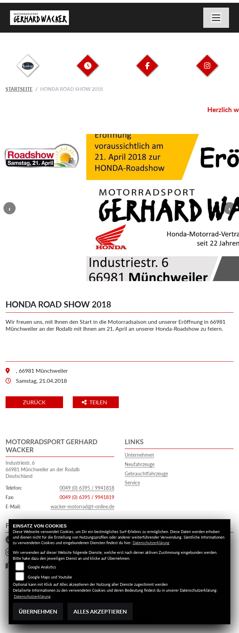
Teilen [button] (95, 402)
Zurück (34, 402)
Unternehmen (139, 455)
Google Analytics (42, 567)
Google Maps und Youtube (50, 577)
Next (229, 208)
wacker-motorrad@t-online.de (82, 506)
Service (132, 483)
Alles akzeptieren (100, 611)
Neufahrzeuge (139, 464)
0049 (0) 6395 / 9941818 (87, 488)
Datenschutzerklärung (151, 542)
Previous (9, 208)
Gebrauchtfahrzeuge (146, 473)
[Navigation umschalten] (216, 18)
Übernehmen (38, 611)
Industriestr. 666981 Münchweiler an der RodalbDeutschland (43, 469)
